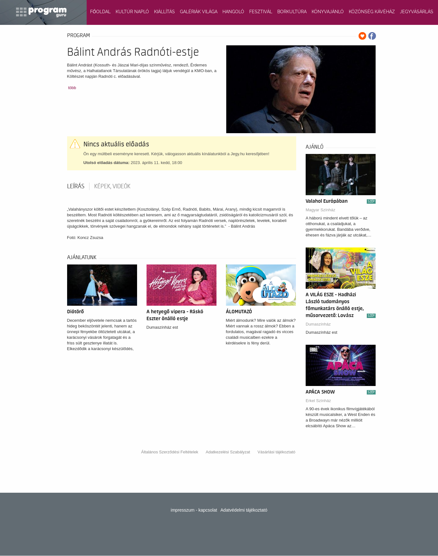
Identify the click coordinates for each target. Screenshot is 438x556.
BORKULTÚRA (292, 11)
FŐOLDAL (100, 11)
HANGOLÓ (233, 11)
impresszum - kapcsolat (194, 510)
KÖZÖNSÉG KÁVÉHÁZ (372, 11)
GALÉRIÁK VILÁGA (198, 11)
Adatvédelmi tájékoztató (244, 510)
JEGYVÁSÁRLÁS (416, 11)
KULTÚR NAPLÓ (132, 11)
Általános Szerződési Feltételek (169, 452)
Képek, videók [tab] (112, 186)
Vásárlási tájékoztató (276, 452)
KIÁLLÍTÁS (164, 11)
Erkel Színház (318, 400)
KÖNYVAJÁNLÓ (328, 11)
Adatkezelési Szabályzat (228, 452)
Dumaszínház (318, 324)
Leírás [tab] (75, 186)
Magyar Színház (320, 209)
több (72, 87)
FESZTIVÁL (260, 11)
